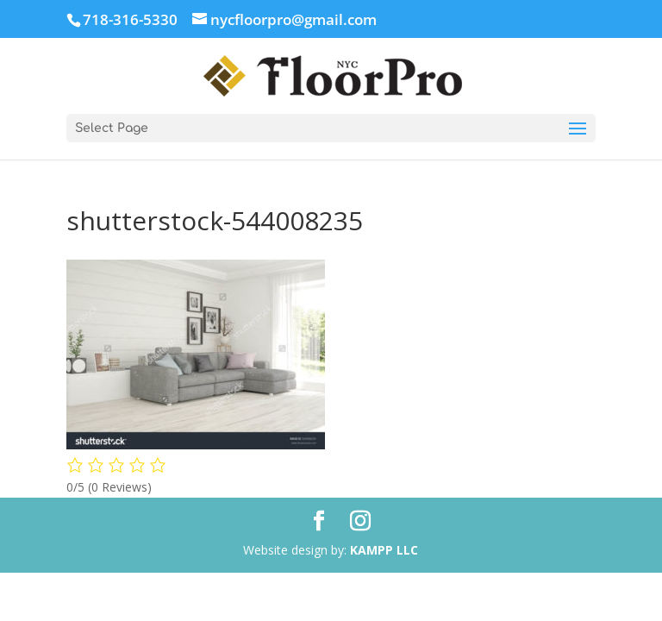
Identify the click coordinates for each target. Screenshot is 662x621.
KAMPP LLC (384, 550)
